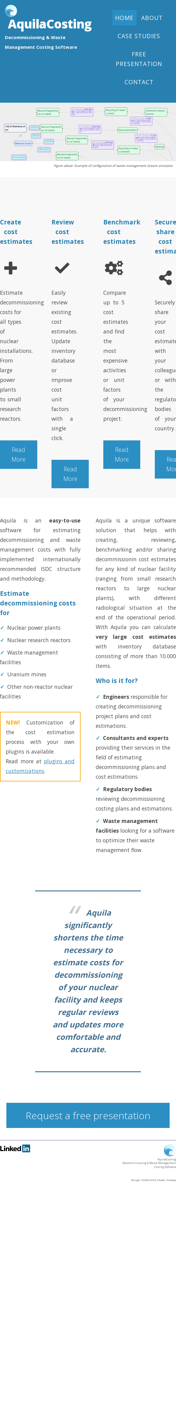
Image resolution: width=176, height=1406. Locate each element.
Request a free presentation (88, 1115)
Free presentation (139, 59)
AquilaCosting (49, 23)
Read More (18, 454)
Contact (139, 82)
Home (124, 18)
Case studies (139, 36)
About (152, 18)
